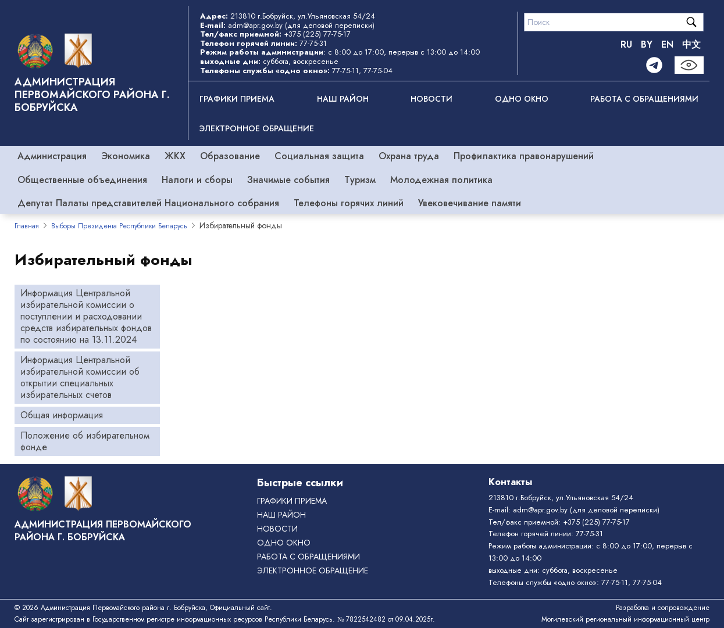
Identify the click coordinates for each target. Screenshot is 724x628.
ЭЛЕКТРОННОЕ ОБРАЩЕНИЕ (256, 128)
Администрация (52, 156)
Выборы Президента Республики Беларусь (119, 226)
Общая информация (61, 415)
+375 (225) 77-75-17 (317, 34)
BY (646, 44)
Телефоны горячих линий (349, 203)
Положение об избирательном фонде (84, 441)
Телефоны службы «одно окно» (542, 582)
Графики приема (236, 99)
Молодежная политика (441, 179)
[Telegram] (654, 65)
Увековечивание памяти (469, 203)
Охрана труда (409, 156)
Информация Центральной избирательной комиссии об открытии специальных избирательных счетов (80, 377)
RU (626, 44)
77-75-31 (313, 43)
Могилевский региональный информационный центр (625, 619)
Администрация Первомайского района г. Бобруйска (92, 94)
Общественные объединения (82, 179)
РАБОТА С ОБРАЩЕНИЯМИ (644, 99)
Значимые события (288, 179)
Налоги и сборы (197, 179)
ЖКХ (175, 156)
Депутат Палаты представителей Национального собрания (148, 203)
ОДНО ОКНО (521, 99)
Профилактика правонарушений (524, 156)
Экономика (125, 156)
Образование (230, 156)
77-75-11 (345, 70)
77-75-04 (378, 70)
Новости (431, 99)
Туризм (360, 179)
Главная (27, 226)
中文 (691, 44)
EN (667, 44)
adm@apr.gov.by (255, 25)
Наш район (343, 99)
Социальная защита (319, 156)
